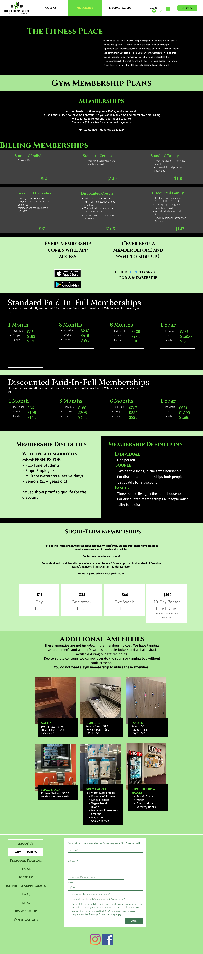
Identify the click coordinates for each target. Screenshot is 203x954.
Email (71, 872)
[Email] (95, 876)
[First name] (104, 855)
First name (73, 850)
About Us (26, 844)
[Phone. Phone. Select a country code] (72, 887)
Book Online (26, 911)
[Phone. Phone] (108, 887)
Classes (26, 869)
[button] (168, 8)
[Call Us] (187, 8)
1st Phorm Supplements (25, 886)
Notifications (26, 920)
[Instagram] (95, 939)
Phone (70, 882)
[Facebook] (107, 939)
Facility (26, 877)
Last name (73, 861)
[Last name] (104, 866)
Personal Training (26, 861)
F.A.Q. (26, 894)
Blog (26, 903)
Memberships (26, 852)
